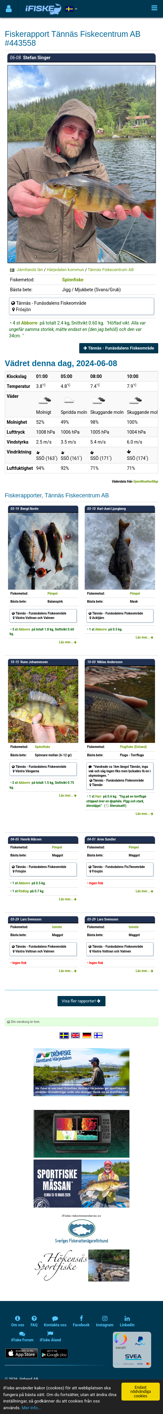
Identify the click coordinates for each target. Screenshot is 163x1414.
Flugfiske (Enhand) (133, 747)
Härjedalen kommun (65, 269)
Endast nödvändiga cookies (140, 1392)
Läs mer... (68, 642)
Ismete (57, 927)
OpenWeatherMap (145, 481)
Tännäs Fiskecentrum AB (111, 269)
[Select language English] (76, 1036)
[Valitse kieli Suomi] (99, 1036)
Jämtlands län (30, 269)
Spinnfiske (72, 279)
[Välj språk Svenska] (64, 1036)
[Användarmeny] (9, 9)
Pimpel (53, 593)
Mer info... (31, 1407)
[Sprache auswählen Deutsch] (87, 1036)
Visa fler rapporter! (82, 1001)
